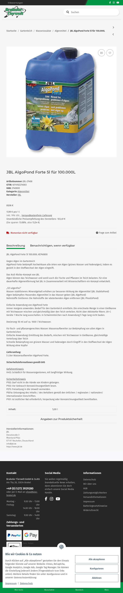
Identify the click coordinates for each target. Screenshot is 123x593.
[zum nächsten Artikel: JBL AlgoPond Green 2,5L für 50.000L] (113, 27)
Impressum (89, 501)
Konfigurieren (94, 567)
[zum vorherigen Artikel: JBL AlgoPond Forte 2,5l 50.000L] (113, 34)
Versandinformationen (94, 497)
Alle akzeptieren (94, 557)
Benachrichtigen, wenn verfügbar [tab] (52, 245)
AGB (85, 488)
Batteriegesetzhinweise (95, 506)
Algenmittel (23, 191)
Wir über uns (89, 484)
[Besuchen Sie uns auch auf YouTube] (118, 2)
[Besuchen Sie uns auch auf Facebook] (110, 2)
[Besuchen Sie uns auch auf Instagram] (114, 2)
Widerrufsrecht (90, 510)
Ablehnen (94, 576)
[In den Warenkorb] (9, 45)
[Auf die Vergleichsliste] (101, 52)
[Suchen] (91, 12)
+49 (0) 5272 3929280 (19, 488)
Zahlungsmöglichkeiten (95, 492)
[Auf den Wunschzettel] (109, 52)
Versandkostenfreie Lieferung (37, 215)
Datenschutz (89, 479)
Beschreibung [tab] (15, 245)
